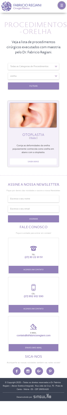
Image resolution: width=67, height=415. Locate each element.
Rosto (33, 138)
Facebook (17, 371)
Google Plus (39, 371)
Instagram (28, 371)
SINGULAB (43, 396)
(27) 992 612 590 (33, 296)
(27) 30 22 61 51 (33, 257)
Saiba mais (33, 161)
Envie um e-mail (33, 347)
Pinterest (50, 371)
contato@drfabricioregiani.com (34, 335)
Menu (62, 5)
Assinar (33, 218)
